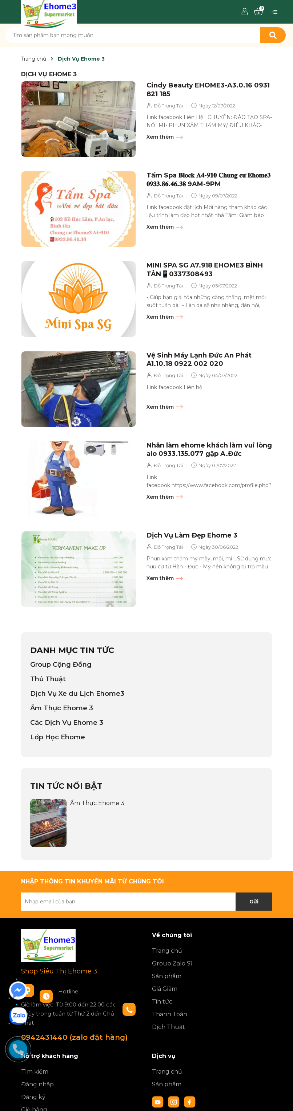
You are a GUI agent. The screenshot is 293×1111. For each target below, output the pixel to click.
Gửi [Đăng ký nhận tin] (253, 901)
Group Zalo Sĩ (172, 963)
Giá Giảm (164, 988)
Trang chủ (167, 950)
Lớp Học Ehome (57, 737)
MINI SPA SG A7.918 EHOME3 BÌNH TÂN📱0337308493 (204, 269)
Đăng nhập (37, 1084)
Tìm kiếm (34, 1071)
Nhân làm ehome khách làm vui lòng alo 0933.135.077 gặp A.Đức (209, 449)
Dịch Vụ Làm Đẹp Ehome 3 (191, 535)
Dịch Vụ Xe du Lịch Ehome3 (77, 694)
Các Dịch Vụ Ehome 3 (66, 723)
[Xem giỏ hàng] (258, 12)
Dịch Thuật (168, 1027)
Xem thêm (164, 137)
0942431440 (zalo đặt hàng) (74, 1037)
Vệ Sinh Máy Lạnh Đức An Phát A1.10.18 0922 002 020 (199, 359)
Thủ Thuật (48, 679)
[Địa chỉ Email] (146, 902)
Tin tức (162, 1001)
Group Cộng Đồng (61, 665)
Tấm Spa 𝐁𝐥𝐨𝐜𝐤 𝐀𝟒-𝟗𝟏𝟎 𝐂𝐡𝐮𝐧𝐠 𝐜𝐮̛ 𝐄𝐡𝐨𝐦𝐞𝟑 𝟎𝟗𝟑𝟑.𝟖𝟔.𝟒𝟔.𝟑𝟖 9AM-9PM (208, 179)
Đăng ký (33, 1097)
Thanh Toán (169, 1014)
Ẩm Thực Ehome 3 (61, 708)
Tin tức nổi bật (66, 786)
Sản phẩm (166, 976)
